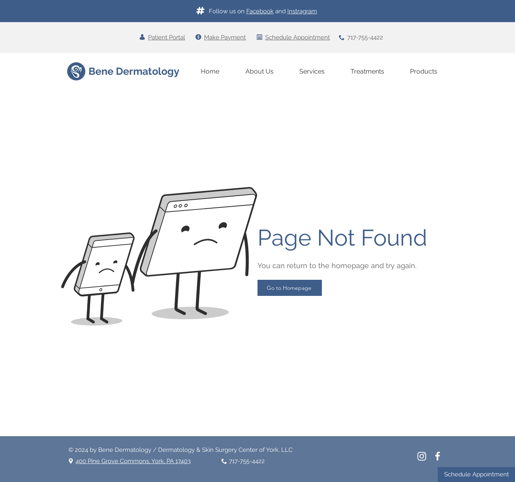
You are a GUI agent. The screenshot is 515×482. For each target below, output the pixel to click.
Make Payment (225, 37)
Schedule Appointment (297, 37)
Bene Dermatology (134, 71)
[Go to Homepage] (290, 288)
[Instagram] (422, 456)
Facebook (260, 11)
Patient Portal (166, 37)
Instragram (302, 11)
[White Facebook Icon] (437, 456)
